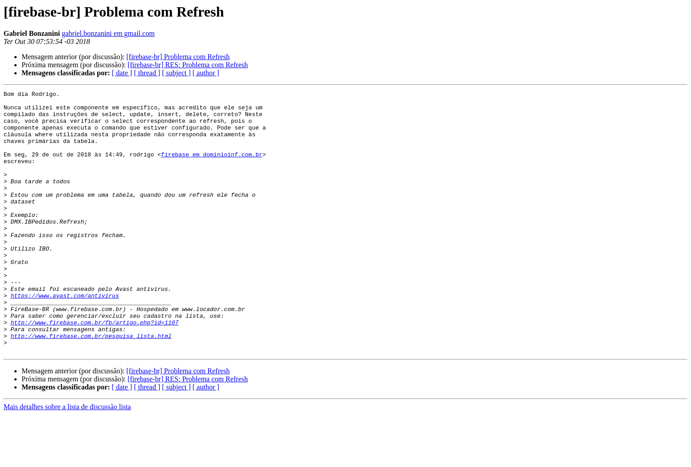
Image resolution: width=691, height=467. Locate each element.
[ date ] (122, 73)
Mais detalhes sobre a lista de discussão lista (67, 459)
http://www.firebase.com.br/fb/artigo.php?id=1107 (94, 369)
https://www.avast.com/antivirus (65, 337)
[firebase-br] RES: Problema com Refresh (187, 65)
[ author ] (205, 73)
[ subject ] (176, 73)
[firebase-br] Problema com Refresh (178, 57)
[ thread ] (147, 73)
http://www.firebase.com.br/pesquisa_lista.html (91, 385)
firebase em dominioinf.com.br (211, 168)
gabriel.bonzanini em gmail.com (108, 33)
